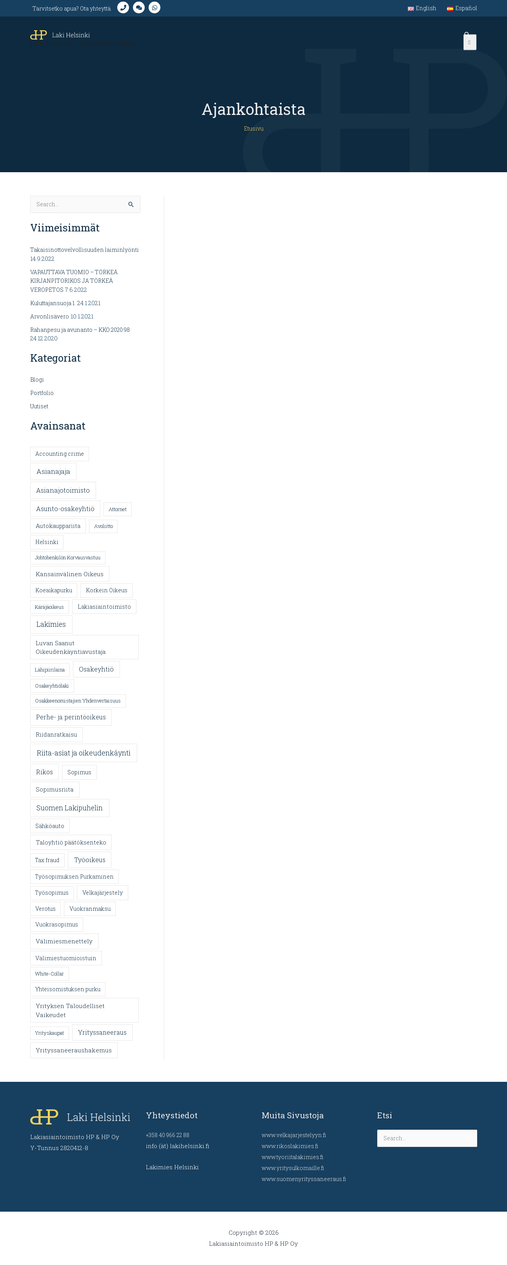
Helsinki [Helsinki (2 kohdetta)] (46, 548)
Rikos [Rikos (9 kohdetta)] (44, 778)
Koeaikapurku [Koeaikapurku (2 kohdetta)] (53, 596)
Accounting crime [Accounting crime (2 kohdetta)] (59, 460)
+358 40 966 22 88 (171, 1135)
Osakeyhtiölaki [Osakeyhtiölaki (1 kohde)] (52, 691)
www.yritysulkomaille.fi (296, 1168)
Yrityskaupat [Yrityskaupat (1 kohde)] (49, 1039)
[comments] (152, 10)
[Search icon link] (467, 43)
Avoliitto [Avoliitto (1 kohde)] (103, 532)
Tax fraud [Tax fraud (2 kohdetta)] (47, 866)
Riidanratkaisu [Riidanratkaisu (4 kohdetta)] (56, 740)
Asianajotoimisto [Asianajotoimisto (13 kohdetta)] (63, 496)
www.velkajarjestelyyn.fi (297, 1135)
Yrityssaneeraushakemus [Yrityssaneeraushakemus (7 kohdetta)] (74, 1056)
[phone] (136, 10)
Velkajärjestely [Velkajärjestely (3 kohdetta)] (102, 899)
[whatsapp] (168, 10)
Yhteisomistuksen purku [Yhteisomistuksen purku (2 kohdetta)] (67, 995)
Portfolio (42, 399)
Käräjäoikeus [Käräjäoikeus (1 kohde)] (49, 613)
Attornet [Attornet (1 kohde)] (118, 515)
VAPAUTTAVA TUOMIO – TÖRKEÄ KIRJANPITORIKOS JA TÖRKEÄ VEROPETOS (79, 287)
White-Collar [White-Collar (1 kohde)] (49, 979)
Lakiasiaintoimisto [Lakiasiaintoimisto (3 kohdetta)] (104, 613)
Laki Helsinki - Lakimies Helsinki (86, 48)
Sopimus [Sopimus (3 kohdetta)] (79, 778)
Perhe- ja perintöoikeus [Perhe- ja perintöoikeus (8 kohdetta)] (71, 723)
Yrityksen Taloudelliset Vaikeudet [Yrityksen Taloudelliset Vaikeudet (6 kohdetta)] (70, 1016)
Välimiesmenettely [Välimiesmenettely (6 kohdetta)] (64, 947)
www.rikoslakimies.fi (292, 1146)
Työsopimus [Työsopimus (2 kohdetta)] (52, 899)
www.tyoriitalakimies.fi (295, 1157)
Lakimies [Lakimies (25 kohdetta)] (51, 630)
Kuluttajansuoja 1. (55, 309)
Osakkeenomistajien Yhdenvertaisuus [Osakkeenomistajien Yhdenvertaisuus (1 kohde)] (78, 706)
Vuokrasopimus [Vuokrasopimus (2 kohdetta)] (56, 930)
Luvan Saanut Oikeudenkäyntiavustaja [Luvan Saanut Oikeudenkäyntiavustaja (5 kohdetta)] (70, 653)
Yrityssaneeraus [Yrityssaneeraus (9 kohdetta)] (102, 1038)
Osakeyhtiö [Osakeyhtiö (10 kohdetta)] (96, 675)
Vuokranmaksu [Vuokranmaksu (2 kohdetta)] (90, 914)
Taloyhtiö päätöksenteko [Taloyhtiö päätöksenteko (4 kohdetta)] (71, 848)
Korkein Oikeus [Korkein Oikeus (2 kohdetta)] (106, 596)
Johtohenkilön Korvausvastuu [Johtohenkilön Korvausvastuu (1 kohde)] (67, 563)
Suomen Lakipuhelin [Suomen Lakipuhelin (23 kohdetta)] (69, 813)
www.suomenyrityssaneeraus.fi (307, 1179)
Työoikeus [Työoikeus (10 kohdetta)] (89, 866)
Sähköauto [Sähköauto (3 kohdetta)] (49, 831)
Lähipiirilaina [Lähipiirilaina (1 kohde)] (50, 675)
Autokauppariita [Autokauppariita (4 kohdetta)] (58, 532)
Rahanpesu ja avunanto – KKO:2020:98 (84, 336)
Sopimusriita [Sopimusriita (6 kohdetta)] (55, 795)
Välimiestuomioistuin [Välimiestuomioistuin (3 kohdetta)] (65, 964)
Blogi (37, 386)
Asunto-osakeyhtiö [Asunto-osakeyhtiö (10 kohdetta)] (65, 514)
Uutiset (41, 412)
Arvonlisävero (50, 322)
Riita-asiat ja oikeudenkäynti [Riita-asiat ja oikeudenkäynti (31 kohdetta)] (84, 759)
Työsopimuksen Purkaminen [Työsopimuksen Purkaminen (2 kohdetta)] (74, 882)
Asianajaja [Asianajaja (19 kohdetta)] (53, 477)
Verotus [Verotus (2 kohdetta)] (45, 914)
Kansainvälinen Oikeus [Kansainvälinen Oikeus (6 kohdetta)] (70, 580)
